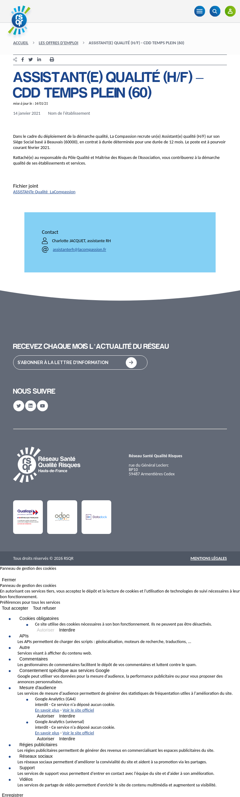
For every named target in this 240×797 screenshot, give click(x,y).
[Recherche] (214, 11)
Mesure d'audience (37, 687)
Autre (24, 647)
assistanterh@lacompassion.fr (79, 249)
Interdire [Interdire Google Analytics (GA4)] (67, 715)
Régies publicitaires (38, 744)
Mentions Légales (208, 558)
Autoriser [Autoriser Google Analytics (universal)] (45, 738)
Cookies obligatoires (39, 618)
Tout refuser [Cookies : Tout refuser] (44, 608)
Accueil (20, 43)
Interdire (67, 629)
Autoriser (45, 629)
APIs (24, 635)
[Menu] (199, 11)
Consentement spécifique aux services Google (64, 670)
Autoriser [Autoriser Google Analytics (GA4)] (45, 715)
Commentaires (33, 658)
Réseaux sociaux (36, 756)
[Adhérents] (230, 11)
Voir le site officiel (78, 710)
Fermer (9, 579)
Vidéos (26, 779)
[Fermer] (2, 575)
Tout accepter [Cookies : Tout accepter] (15, 608)
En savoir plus (47, 710)
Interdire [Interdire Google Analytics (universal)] (67, 738)
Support (27, 767)
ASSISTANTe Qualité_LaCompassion (44, 191)
